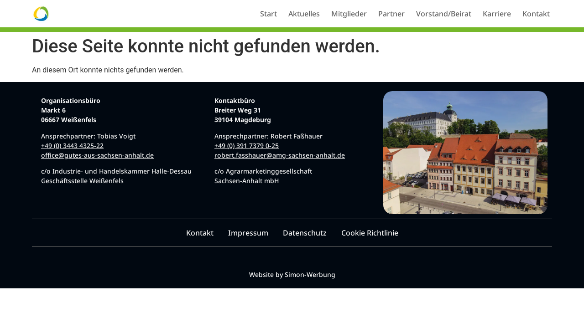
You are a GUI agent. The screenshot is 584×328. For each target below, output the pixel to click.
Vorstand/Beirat (443, 14)
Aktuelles (304, 14)
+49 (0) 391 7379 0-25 (246, 145)
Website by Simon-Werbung (292, 274)
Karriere (497, 14)
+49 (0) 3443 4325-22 (72, 145)
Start (268, 14)
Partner (391, 14)
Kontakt (536, 14)
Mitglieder (349, 14)
